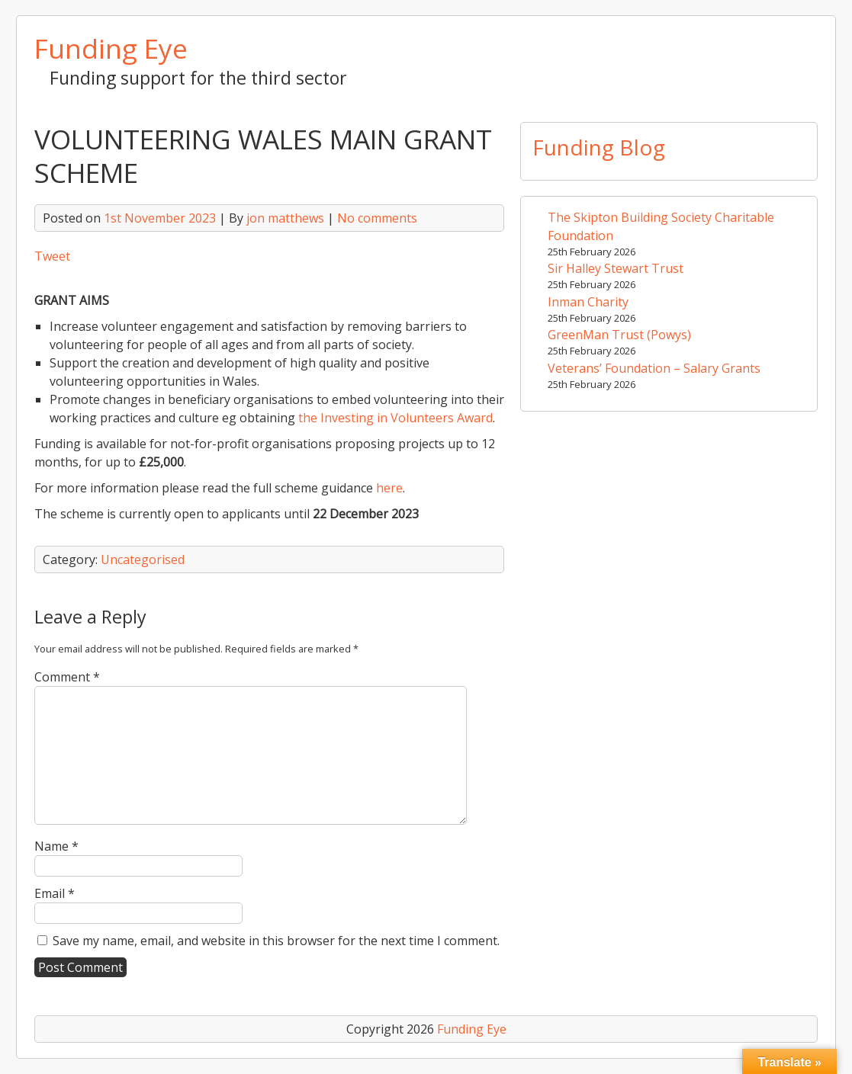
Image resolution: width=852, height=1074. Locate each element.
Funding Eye (111, 48)
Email (54, 893)
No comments (377, 218)
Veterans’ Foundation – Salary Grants (654, 368)
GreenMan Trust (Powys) (619, 334)
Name (56, 846)
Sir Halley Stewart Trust (615, 268)
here (389, 487)
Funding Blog (598, 147)
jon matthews (285, 218)
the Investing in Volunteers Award (395, 417)
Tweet (52, 256)
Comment (67, 676)
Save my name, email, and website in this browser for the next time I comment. (276, 940)
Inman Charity (588, 301)
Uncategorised (143, 559)
